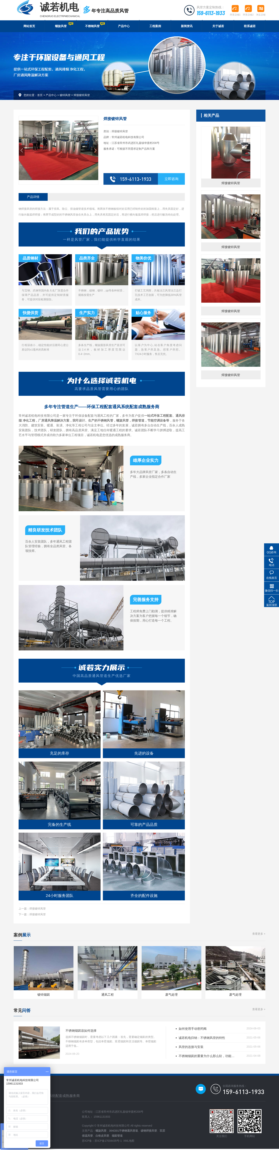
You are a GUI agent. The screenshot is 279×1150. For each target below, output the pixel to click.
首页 (40, 95)
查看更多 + (258, 934)
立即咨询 (171, 180)
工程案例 (155, 26)
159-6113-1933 (210, 12)
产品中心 (124, 26)
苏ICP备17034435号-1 (108, 1141)
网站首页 (29, 26)
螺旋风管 (64, 25)
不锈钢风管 (94, 25)
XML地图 (128, 1141)
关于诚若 (218, 26)
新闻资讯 (187, 26)
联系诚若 (250, 26)
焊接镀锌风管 (82, 95)
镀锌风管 (65, 95)
